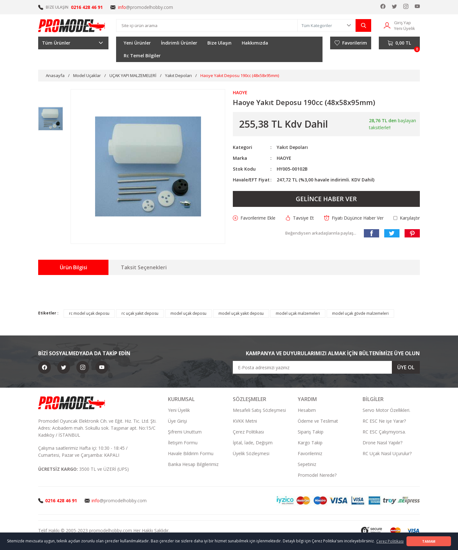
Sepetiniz (307, 464)
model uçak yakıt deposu (241, 313)
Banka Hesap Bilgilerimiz (193, 464)
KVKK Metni (245, 421)
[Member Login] (387, 25)
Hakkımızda (255, 43)
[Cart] (399, 43)
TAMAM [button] (428, 541)
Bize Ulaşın (219, 43)
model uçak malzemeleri (298, 313)
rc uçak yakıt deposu (139, 313)
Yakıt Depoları (292, 147)
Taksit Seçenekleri (144, 267)
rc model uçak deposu (89, 313)
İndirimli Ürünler (179, 43)
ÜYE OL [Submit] (405, 367)
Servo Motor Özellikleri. (386, 410)
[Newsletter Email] (326, 367)
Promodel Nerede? (317, 475)
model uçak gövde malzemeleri (360, 313)
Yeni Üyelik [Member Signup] (404, 28)
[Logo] (72, 25)
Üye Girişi (177, 421)
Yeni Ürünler (137, 43)
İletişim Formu (183, 443)
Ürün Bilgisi (73, 267)
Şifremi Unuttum (185, 432)
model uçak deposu (188, 313)
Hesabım (307, 410)
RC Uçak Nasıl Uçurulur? (387, 453)
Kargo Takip (310, 443)
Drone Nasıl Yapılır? (382, 443)
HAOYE (284, 158)
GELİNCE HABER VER (326, 198)
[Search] (207, 25)
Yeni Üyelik (179, 410)
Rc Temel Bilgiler (142, 56)
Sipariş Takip (310, 432)
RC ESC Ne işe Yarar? (384, 421)
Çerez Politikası (248, 432)
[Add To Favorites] (254, 218)
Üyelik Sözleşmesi (251, 453)
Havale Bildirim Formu (190, 453)
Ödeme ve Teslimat (318, 421)
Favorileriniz (310, 453)
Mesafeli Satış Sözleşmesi (259, 410)
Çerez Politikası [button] (390, 541)
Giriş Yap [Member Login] (402, 22)
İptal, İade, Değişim (253, 443)
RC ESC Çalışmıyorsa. (384, 432)
